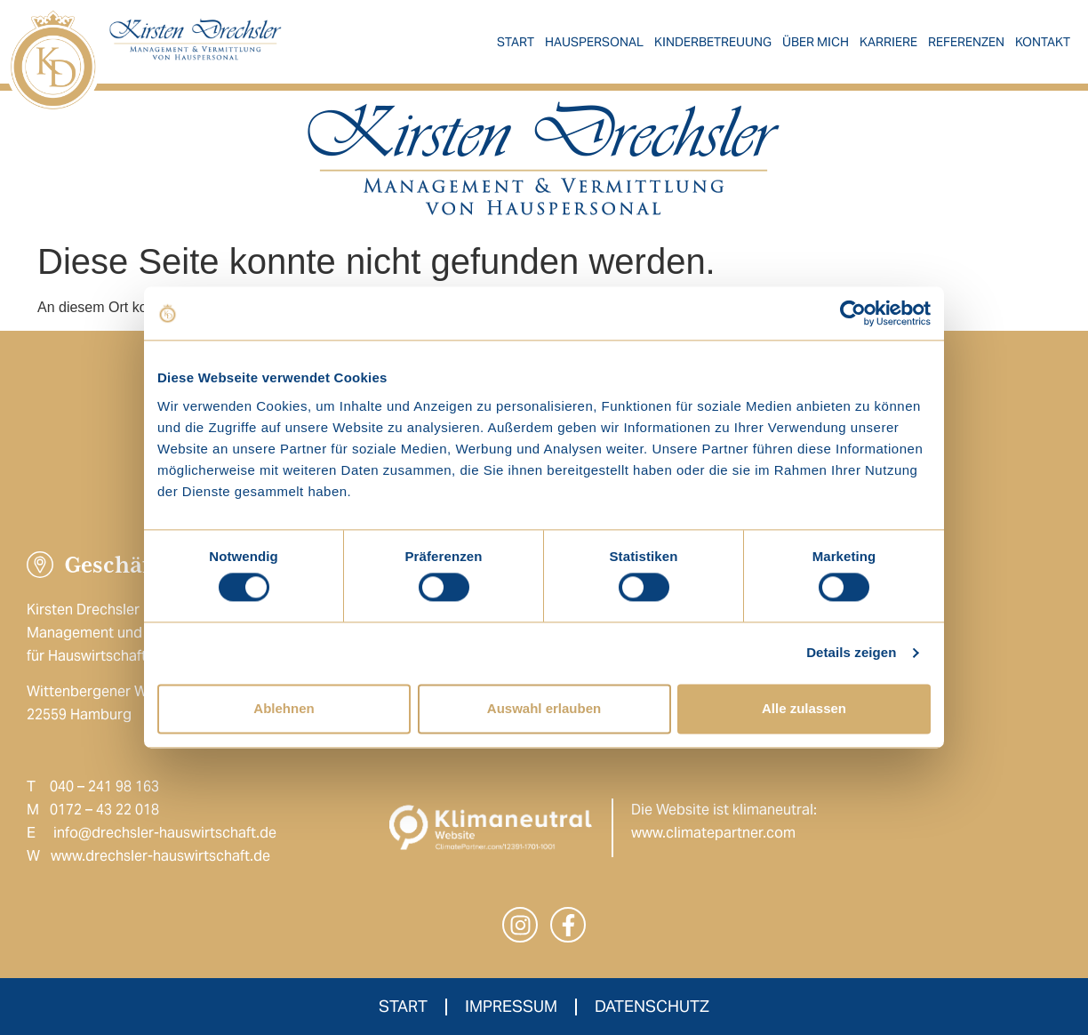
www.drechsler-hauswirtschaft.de (160, 855)
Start (515, 42)
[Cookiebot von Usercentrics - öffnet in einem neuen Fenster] (853, 313)
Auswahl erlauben (544, 708)
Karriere (888, 42)
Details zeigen (851, 653)
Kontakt (1042, 42)
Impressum (511, 1006)
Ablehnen (283, 708)
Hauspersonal (594, 42)
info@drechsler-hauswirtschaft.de (164, 832)
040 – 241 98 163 (104, 786)
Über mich (815, 42)
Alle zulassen (804, 708)
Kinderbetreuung (713, 42)
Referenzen (966, 42)
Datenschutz (652, 1006)
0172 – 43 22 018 (104, 809)
